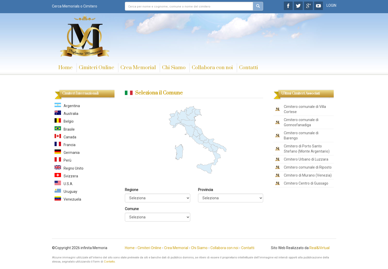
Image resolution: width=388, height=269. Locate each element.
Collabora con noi (212, 68)
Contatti (248, 68)
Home (65, 68)
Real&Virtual (319, 248)
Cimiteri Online (96, 68)
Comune (132, 209)
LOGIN (331, 5)
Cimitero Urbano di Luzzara (306, 159)
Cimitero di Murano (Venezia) (308, 175)
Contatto (109, 261)
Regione (131, 190)
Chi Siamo (174, 68)
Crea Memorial (138, 68)
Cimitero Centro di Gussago (306, 183)
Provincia (205, 190)
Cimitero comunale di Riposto (308, 167)
